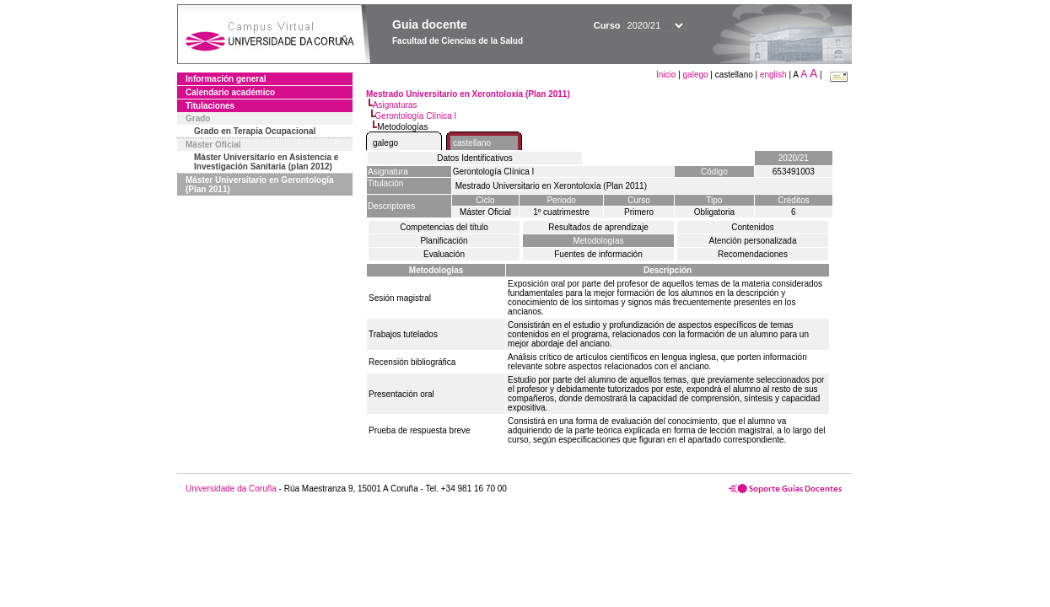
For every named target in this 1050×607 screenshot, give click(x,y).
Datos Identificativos (475, 158)
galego (695, 74)
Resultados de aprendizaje (598, 227)
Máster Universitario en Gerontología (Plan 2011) (260, 184)
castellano (472, 143)
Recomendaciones (753, 254)
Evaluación (444, 254)
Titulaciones (210, 105)
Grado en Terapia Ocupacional (254, 131)
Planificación (443, 240)
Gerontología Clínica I (416, 116)
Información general (226, 78)
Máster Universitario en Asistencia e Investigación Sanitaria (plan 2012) (266, 162)
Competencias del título (444, 227)
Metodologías (598, 240)
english (773, 74)
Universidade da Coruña (231, 488)
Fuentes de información (598, 254)
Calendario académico (230, 92)
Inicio (667, 74)
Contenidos (752, 227)
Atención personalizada (753, 240)
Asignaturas (395, 105)
